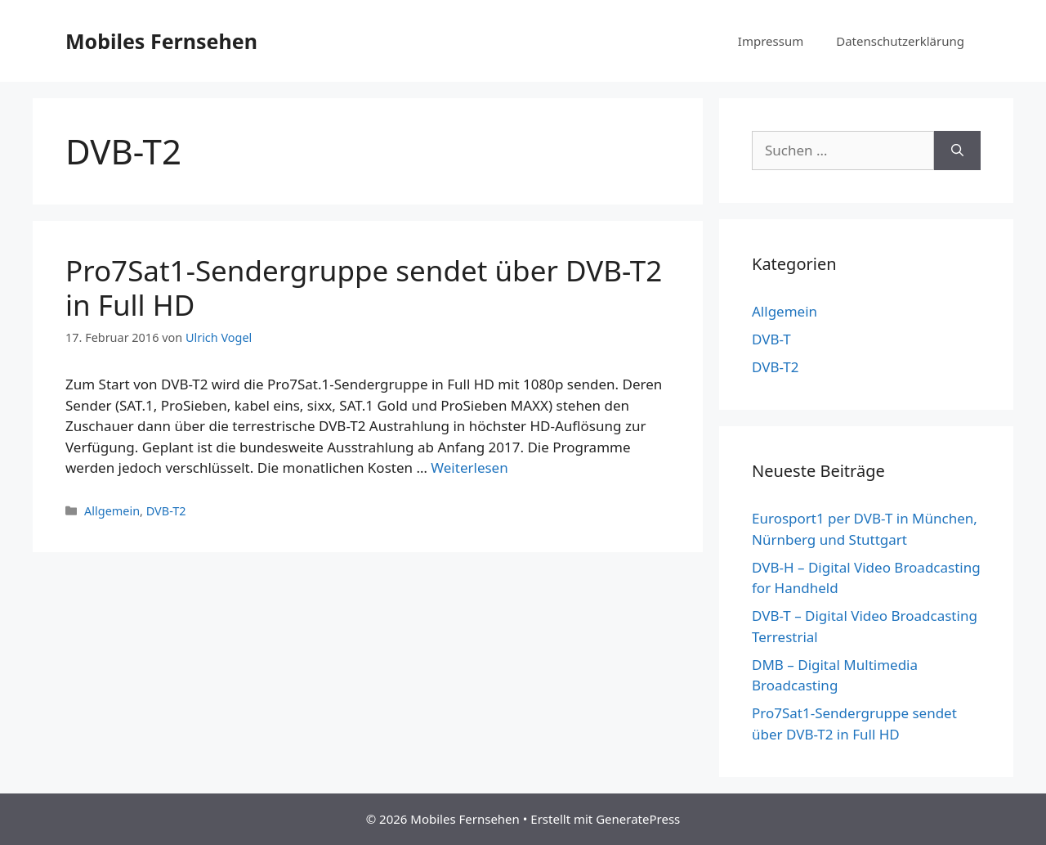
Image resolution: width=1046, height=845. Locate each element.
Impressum (770, 41)
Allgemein (112, 511)
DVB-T (771, 339)
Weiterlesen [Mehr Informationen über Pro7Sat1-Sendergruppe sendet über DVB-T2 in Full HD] (469, 467)
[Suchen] (957, 150)
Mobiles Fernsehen (161, 41)
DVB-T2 (166, 511)
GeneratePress (638, 819)
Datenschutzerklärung (900, 41)
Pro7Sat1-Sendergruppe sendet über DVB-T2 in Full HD (363, 287)
